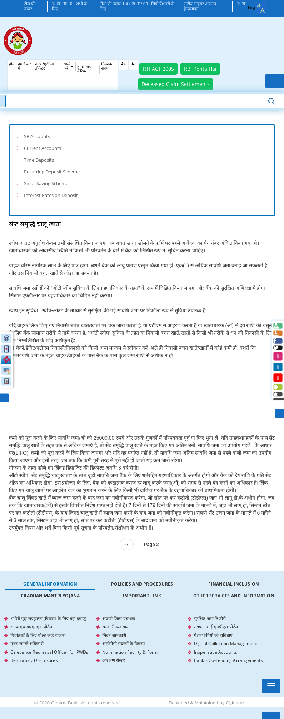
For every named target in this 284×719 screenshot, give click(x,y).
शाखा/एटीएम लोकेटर (44, 66)
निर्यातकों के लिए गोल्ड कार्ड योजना (37, 628)
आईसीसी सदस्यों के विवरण (123, 636)
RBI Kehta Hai (200, 68)
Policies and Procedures (142, 578)
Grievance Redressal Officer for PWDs (49, 644)
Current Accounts (42, 147)
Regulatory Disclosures (34, 652)
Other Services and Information (233, 590)
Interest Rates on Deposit (51, 190)
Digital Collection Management (226, 636)
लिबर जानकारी (114, 628)
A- (133, 64)
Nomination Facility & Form (130, 644)
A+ (123, 64)
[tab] (142, 136)
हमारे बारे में (24, 66)
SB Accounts (37, 136)
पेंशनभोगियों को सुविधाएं (213, 628)
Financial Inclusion (233, 578)
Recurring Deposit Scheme (52, 168)
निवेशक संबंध (106, 66)
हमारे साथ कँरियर (84, 69)
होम (12, 64)
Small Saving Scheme (46, 179)
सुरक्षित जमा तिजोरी (210, 612)
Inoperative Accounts (215, 644)
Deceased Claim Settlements (175, 84)
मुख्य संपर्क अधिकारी (26, 636)
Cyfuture (235, 694)
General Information (50, 578)
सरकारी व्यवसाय (115, 620)
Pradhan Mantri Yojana (50, 590)
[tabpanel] (141, 632)
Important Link (142, 590)
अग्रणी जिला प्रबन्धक (118, 612)
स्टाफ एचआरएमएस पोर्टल (31, 620)
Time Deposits (39, 158)
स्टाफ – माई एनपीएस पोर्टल (216, 620)
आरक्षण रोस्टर (113, 652)
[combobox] (260, 8)
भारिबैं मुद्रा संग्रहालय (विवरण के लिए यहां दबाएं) (48, 612)
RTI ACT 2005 (158, 68)
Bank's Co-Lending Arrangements (228, 652)
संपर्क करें (67, 66)
